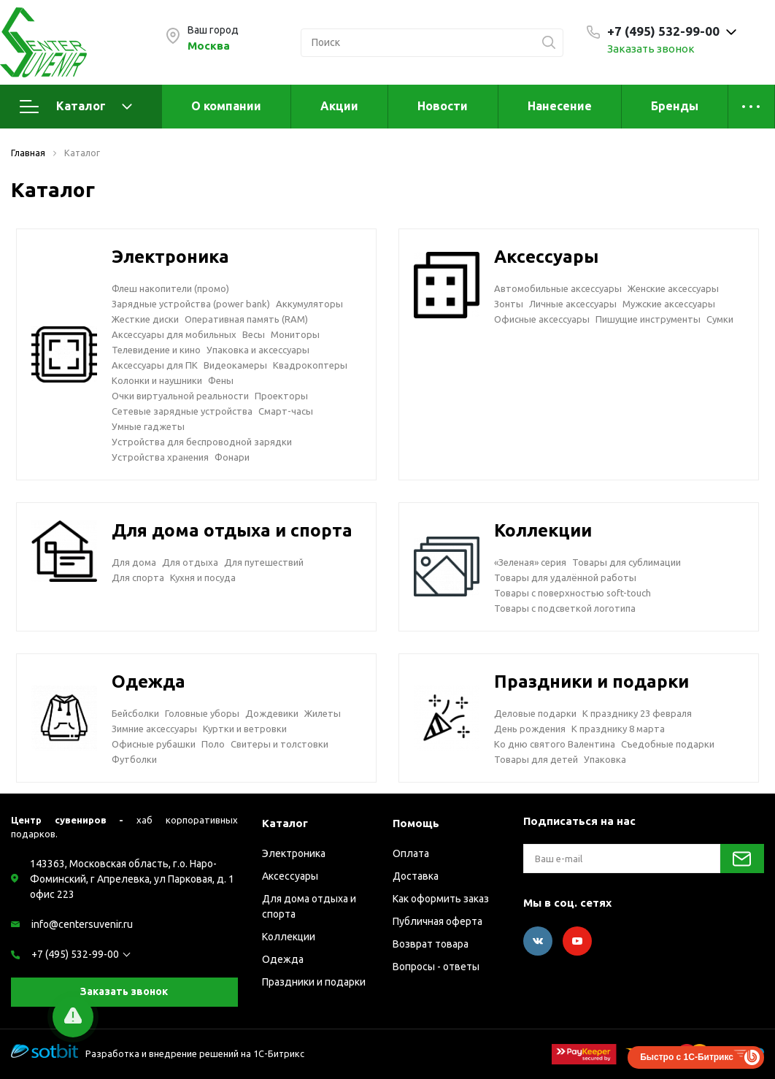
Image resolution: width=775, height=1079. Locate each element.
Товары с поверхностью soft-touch (572, 593)
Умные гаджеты (148, 426)
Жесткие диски (145, 319)
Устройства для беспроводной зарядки (202, 442)
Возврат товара (431, 944)
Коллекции (543, 530)
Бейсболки (135, 713)
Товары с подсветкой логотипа (565, 608)
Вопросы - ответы (436, 966)
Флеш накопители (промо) (170, 288)
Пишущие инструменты (648, 319)
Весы (253, 334)
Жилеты (322, 713)
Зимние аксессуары (154, 728)
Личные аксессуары (573, 304)
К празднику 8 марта (618, 728)
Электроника (170, 256)
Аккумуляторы (309, 304)
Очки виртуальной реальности (180, 396)
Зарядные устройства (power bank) (191, 304)
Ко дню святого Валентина (554, 744)
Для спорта (138, 577)
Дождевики (271, 713)
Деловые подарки (535, 713)
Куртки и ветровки (245, 728)
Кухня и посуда (203, 577)
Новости (442, 105)
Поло (213, 744)
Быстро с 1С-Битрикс (686, 1057)
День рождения (530, 728)
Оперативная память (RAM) (246, 319)
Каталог (76, 106)
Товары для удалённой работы (565, 577)
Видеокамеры (235, 365)
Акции (339, 105)
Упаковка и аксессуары (258, 350)
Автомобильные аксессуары (558, 288)
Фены (221, 380)
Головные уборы (202, 713)
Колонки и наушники (157, 380)
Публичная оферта (437, 921)
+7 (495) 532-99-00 (75, 954)
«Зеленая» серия (530, 562)
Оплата (411, 853)
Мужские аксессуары (668, 304)
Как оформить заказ (441, 899)
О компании (226, 105)
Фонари (232, 457)
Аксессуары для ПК (155, 365)
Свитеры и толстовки (279, 744)
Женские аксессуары (673, 288)
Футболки (134, 759)
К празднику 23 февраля (637, 713)
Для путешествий (264, 562)
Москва (209, 45)
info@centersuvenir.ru (82, 924)
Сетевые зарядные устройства (182, 411)
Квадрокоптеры (310, 365)
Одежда (148, 681)
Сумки (719, 319)
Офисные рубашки (154, 744)
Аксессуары (546, 256)
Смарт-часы (285, 411)
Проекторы (281, 396)
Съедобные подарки (667, 744)
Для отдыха (190, 562)
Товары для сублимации (626, 562)
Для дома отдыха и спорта (232, 530)
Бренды (674, 105)
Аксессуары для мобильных (174, 334)
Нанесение (560, 105)
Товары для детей (536, 759)
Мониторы (295, 334)
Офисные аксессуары (542, 319)
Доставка (416, 876)
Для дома (134, 562)
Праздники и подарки (591, 681)
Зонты (508, 304)
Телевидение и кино (156, 350)
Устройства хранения (160, 457)
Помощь (416, 823)
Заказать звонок (651, 48)
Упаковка (605, 759)
